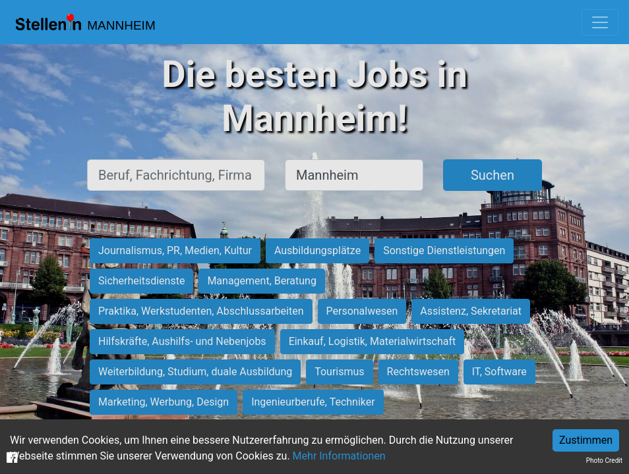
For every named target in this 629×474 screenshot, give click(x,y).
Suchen (492, 175)
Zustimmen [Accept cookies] (586, 440)
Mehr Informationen (339, 456)
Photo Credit (604, 460)
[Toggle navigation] (600, 22)
